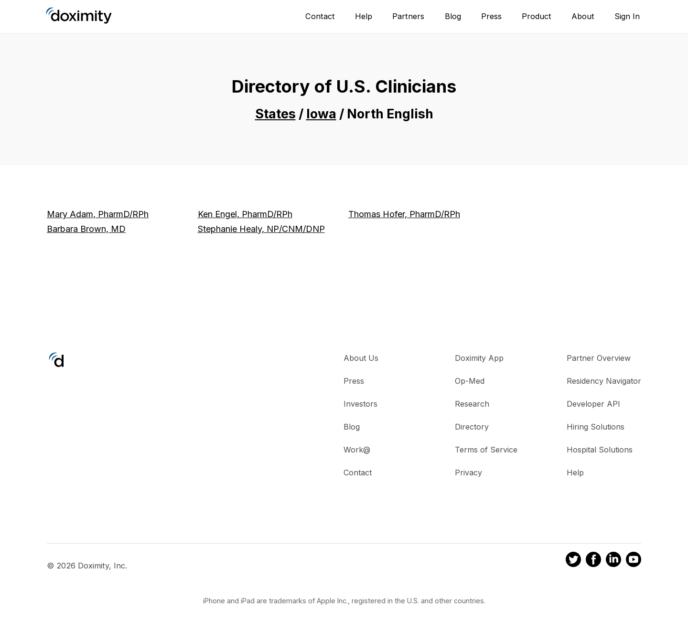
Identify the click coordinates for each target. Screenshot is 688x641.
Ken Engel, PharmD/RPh (245, 214)
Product (536, 16)
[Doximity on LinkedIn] (613, 561)
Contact (320, 16)
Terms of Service (486, 449)
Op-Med (469, 381)
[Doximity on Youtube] (633, 561)
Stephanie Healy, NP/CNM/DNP (261, 229)
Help (363, 16)
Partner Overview (599, 358)
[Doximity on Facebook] (593, 561)
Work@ (357, 449)
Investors (360, 404)
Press (491, 16)
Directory (472, 426)
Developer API (593, 404)
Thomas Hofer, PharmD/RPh (404, 214)
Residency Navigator (604, 381)
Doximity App (479, 358)
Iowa (321, 114)
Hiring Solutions (595, 426)
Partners (408, 16)
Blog (453, 16)
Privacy (468, 472)
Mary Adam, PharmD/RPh (98, 214)
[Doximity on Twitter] (573, 561)
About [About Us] (582, 16)
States (275, 114)
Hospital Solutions (600, 449)
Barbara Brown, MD (86, 229)
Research (472, 404)
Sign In (627, 16)
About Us (361, 358)
